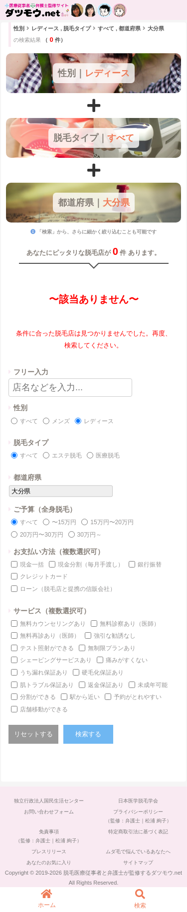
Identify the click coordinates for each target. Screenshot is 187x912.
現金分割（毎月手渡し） (91, 564)
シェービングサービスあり (56, 660)
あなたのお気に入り (48, 862)
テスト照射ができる (47, 648)
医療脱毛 (108, 455)
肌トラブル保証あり (47, 685)
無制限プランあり (112, 648)
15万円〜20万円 (112, 522)
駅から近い (85, 696)
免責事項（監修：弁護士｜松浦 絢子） (48, 836)
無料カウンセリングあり (53, 623)
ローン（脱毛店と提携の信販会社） (68, 588)
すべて (29, 421)
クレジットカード (44, 576)
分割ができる (38, 696)
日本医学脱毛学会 (138, 800)
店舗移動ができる (44, 709)
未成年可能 (153, 685)
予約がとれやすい (138, 696)
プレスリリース (48, 851)
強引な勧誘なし (115, 635)
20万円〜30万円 (41, 534)
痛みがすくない (127, 660)
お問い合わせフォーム (49, 811)
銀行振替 (150, 564)
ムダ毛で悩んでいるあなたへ (138, 851)
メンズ (61, 421)
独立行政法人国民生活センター (49, 800)
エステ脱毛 (67, 455)
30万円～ (89, 534)
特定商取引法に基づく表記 (138, 831)
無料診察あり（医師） (130, 623)
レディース (99, 421)
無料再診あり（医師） (50, 635)
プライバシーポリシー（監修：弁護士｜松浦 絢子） (138, 816)
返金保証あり (106, 685)
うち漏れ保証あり (44, 672)
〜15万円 (64, 522)
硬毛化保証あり (103, 672)
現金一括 (32, 564)
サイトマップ (138, 862)
